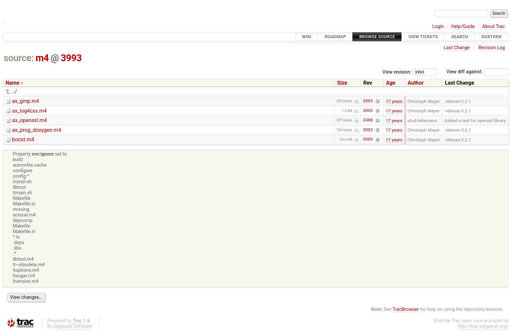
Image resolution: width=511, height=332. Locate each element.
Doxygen (491, 36)
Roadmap (335, 36)
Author (416, 83)
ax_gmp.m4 (25, 101)
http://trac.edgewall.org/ (483, 326)
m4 (42, 57)
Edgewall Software (72, 326)
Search (459, 36)
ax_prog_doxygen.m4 (36, 130)
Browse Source (377, 36)
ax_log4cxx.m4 (29, 111)
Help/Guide (463, 26)
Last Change (457, 47)
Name (12, 83)
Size (342, 83)
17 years (394, 101)
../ (14, 91)
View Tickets (423, 36)
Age (391, 83)
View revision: (397, 72)
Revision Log (491, 47)
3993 (71, 57)
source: (19, 57)
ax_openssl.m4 (29, 120)
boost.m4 (23, 139)
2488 (368, 120)
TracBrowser (406, 309)
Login (438, 26)
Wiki (307, 36)
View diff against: (477, 72)
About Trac (493, 26)
